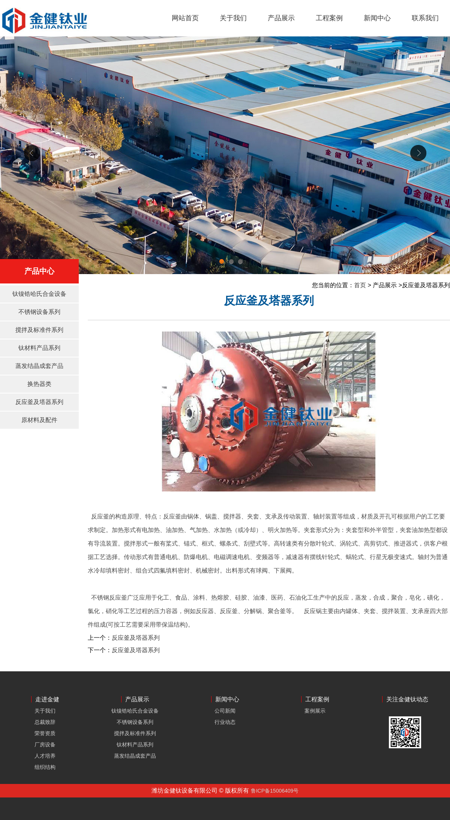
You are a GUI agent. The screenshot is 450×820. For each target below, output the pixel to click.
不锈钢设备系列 (39, 312)
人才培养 (45, 756)
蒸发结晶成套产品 (39, 366)
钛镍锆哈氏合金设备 (39, 294)
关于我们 (45, 711)
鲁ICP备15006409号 (275, 791)
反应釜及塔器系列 (39, 402)
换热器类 (39, 384)
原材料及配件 (39, 420)
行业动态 (225, 722)
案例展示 (315, 711)
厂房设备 (45, 745)
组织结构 (45, 767)
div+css (225, 155)
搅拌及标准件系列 (39, 330)
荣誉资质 (45, 733)
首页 (360, 285)
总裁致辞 (45, 722)
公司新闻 (225, 711)
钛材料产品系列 (39, 348)
